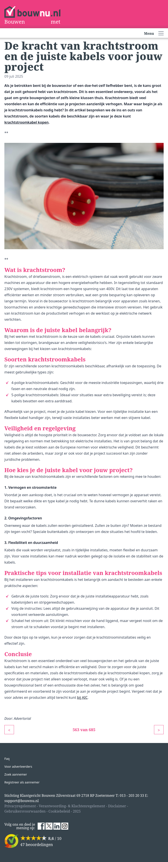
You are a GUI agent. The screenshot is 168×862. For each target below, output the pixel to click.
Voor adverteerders (18, 766)
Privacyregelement (20, 806)
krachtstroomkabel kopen (26, 122)
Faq (7, 759)
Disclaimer (117, 806)
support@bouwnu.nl (21, 800)
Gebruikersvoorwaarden (25, 811)
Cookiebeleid (59, 811)
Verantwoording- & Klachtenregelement (72, 806)
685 (92, 729)
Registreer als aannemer (22, 782)
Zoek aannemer (15, 774)
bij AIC (82, 697)
